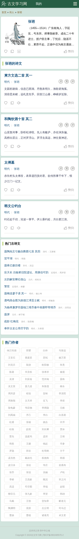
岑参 (62, 443)
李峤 (11, 479)
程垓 (28, 393)
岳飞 (45, 400)
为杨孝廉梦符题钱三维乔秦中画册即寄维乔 (30, 307)
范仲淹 (45, 379)
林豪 (23, 286)
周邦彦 (11, 393)
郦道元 (62, 501)
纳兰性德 (11, 350)
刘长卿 (45, 429)
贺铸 (45, 393)
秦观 (62, 372)
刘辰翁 (28, 379)
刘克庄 (11, 364)
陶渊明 (11, 508)
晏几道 (28, 386)
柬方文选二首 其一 (18, 75)
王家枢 (52, 251)
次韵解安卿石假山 (15, 279)
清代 (45, 251)
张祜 (28, 465)
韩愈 (11, 443)
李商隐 (45, 407)
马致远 (62, 350)
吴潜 (11, 379)
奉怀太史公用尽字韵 (16, 328)
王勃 (28, 501)
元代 (30, 279)
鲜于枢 (22, 314)
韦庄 (45, 465)
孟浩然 (11, 458)
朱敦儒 (45, 386)
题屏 (7, 314)
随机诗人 (19, 51)
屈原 (28, 508)
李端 (45, 486)
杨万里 (62, 357)
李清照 (62, 393)
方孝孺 (41, 328)
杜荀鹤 (45, 450)
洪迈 (32, 265)
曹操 (11, 515)
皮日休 (11, 465)
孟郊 (45, 436)
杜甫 (11, 422)
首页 (4, 12)
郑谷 (28, 450)
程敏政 (52, 300)
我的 (39, 3)
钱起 (45, 443)
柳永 (62, 386)
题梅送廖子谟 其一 (15, 293)
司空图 (28, 486)
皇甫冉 (62, 465)
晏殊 (62, 379)
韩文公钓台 (12, 206)
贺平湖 (8, 258)
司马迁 (62, 508)
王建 (28, 443)
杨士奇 (39, 293)
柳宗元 (11, 493)
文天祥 (28, 400)
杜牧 (11, 429)
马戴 (11, 501)
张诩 (19, 12)
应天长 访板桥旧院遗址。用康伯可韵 (26, 272)
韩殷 (23, 258)
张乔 (11, 472)
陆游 (28, 364)
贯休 (62, 429)
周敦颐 (11, 400)
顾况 (45, 479)
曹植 (28, 515)
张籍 (28, 422)
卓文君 (62, 515)
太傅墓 (9, 162)
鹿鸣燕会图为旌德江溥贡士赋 (22, 300)
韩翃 (62, 493)
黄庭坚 (28, 357)
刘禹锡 (11, 415)
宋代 (25, 265)
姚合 (45, 422)
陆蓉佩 (31, 321)
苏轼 (45, 357)
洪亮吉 (68, 307)
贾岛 (11, 436)
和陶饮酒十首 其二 (18, 119)
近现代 (54, 272)
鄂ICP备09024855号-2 (53, 535)
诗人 (11, 12)
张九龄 (28, 493)
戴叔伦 (28, 458)
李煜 (62, 400)
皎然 (28, 429)
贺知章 (45, 501)
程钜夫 (38, 279)
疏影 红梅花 (11, 321)
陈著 (11, 372)
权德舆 (45, 458)
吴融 (45, 472)
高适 (11, 486)
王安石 (11, 357)
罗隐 (11, 450)
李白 (45, 415)
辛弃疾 (28, 372)
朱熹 (62, 364)
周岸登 (63, 272)
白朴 (45, 350)
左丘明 (45, 508)
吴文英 (11, 386)
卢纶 (62, 472)
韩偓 (62, 458)
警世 (7, 286)
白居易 (62, 415)
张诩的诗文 (13, 63)
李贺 (45, 493)
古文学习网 (17, 4)
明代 (7, 81)
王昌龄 (28, 479)
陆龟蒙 (11, 407)
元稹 (62, 407)
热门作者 (12, 342)
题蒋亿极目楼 (12, 265)
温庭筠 (28, 436)
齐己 (28, 415)
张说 (28, 472)
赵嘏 (62, 486)
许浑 (62, 422)
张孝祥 (45, 372)
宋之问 (62, 479)
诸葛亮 (45, 515)
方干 (62, 450)
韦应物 (28, 407)
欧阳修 (45, 364)
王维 (62, 436)
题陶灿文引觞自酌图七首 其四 (22, 251)
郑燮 (28, 350)
